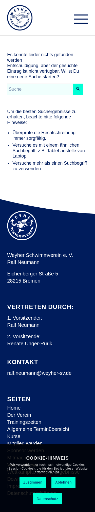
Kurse (13, 436)
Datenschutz (48, 499)
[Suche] (45, 89)
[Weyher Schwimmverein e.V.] (20, 18)
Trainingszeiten (24, 422)
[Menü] (78, 20)
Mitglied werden (25, 443)
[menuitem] (78, 20)
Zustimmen (33, 482)
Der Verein (19, 415)
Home (14, 408)
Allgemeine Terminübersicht (38, 429)
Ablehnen (63, 482)
